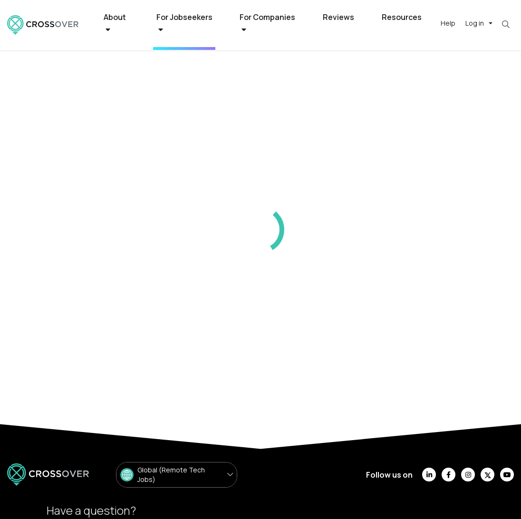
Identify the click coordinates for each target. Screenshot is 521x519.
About (115, 23)
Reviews (338, 17)
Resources (402, 17)
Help (448, 23)
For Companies (267, 23)
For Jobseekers (184, 23)
